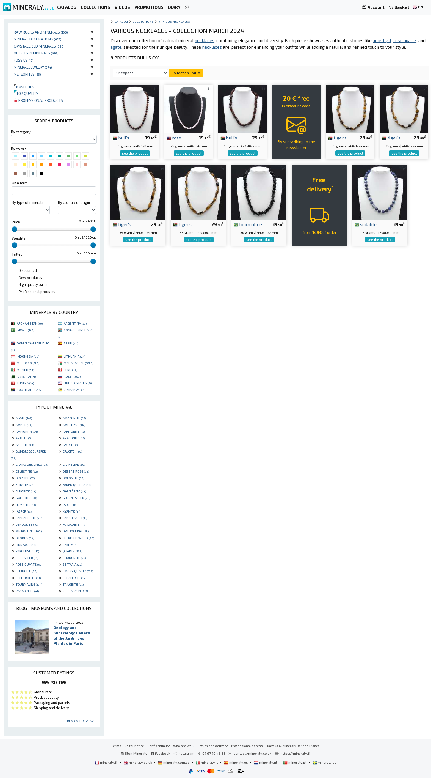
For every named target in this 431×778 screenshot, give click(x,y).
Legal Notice (134, 745)
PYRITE (70, 544)
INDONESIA (28, 356)
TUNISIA (25, 383)
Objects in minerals (36, 53)
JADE (69, 504)
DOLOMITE (73, 478)
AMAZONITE (74, 418)
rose (174, 137)
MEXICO (25, 370)
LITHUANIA (74, 356)
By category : (21, 132)
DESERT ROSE (76, 471)
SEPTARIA (72, 564)
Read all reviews (81, 721)
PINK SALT (26, 544)
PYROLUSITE (27, 551)
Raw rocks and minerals (41, 32)
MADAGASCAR (78, 363)
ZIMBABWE (74, 389)
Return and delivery (213, 745)
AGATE (24, 418)
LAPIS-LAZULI (75, 518)
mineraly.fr (106, 762)
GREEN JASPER (76, 498)
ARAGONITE (74, 438)
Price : (16, 222)
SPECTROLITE (28, 578)
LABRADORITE (29, 518)
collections (143, 21)
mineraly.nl (266, 762)
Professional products (38, 100)
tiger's (337, 137)
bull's (121, 137)
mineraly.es (236, 762)
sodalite (366, 224)
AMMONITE (27, 431)
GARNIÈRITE (74, 491)
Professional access (247, 745)
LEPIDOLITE (27, 524)
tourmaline (248, 224)
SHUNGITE (26, 571)
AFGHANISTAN (30, 323)
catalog (121, 21)
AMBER (24, 425)
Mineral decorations (37, 39)
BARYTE (71, 444)
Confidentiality (159, 745)
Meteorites (27, 74)
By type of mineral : (27, 202)
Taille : (17, 254)
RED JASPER (27, 558)
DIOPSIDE (25, 478)
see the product (135, 153)
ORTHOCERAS (76, 531)
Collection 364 (186, 72)
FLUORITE (26, 491)
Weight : (18, 238)
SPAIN (71, 343)
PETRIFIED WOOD (78, 538)
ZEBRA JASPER (76, 591)
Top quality (26, 93)
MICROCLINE (29, 531)
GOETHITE (26, 498)
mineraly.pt (295, 762)
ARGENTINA (75, 323)
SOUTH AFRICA (29, 389)
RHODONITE (74, 558)
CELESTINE (27, 471)
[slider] (14, 229)
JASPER (24, 511)
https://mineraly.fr (296, 753)
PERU (70, 370)
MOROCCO (28, 363)
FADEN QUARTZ (77, 484)
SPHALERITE (74, 578)
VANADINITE (27, 591)
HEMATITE (26, 504)
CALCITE (72, 451)
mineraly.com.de (174, 762)
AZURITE (25, 444)
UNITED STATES (78, 383)
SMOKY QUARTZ (78, 571)
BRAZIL (25, 330)
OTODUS (25, 538)
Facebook (160, 753)
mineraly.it (207, 762)
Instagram (184, 753)
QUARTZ (72, 551)
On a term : (20, 183)
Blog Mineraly (134, 753)
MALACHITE (74, 524)
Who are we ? (183, 745)
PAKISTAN (26, 376)
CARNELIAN (74, 464)
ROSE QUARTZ (29, 564)
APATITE (24, 438)
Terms (116, 745)
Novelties (24, 86)
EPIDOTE (25, 484)
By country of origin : (75, 202)
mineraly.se (324, 762)
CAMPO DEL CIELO (32, 464)
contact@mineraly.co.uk (252, 753)
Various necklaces (174, 21)
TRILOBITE (73, 584)
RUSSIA (72, 376)
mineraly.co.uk (138, 762)
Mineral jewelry (33, 67)
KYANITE (71, 511)
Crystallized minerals (39, 46)
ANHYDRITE (74, 431)
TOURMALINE (29, 584)
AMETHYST (74, 425)
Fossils (24, 60)
